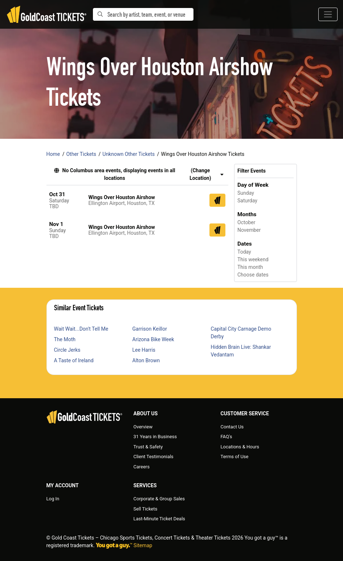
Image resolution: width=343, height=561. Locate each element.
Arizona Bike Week (153, 339)
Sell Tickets (146, 509)
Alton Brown (146, 360)
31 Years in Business (155, 436)
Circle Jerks (67, 350)
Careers (142, 466)
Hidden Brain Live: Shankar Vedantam (241, 351)
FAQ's (226, 436)
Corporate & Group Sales (159, 498)
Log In (53, 498)
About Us (146, 413)
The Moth (64, 339)
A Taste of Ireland (74, 360)
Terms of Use (235, 456)
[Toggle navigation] (328, 14)
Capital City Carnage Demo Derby (241, 332)
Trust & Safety (148, 446)
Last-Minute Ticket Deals (159, 518)
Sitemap (143, 545)
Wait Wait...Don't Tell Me (81, 329)
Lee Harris (144, 350)
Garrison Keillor (149, 329)
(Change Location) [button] (206, 174)
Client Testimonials (153, 456)
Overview (143, 426)
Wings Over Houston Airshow (122, 197)
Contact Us (232, 426)
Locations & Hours (240, 446)
